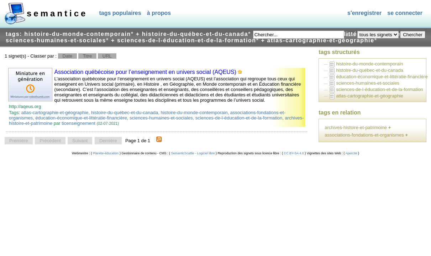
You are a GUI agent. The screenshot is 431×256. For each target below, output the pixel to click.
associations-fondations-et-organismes (364, 135)
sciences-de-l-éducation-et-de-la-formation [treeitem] (379, 89)
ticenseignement (78, 123)
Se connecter (404, 13)
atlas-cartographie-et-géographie (55, 112)
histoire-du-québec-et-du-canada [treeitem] (369, 70)
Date (67, 56)
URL (107, 56)
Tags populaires (120, 13)
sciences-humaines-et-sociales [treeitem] (367, 83)
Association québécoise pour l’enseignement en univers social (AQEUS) (145, 72)
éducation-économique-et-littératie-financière (81, 118)
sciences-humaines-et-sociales (161, 118)
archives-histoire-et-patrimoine (356, 127)
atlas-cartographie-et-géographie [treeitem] (369, 95)
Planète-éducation (106, 153)
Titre (87, 56)
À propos (159, 13)
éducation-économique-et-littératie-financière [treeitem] (381, 76)
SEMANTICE (57, 13)
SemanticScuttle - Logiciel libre (193, 153)
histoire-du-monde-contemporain (194, 112)
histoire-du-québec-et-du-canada (124, 112)
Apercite (351, 153)
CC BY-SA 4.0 (294, 153)
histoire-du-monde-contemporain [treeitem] (369, 63)
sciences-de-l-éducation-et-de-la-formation (238, 118)
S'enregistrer (364, 13)
